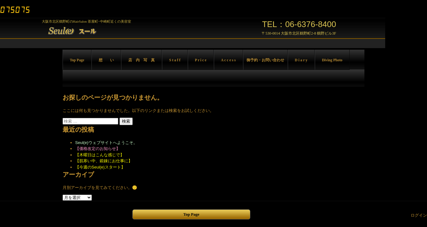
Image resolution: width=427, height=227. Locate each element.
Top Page (77, 60)
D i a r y (301, 60)
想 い (106, 60)
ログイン (419, 215)
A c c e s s (228, 60)
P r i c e (200, 60)
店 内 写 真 (141, 60)
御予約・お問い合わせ (265, 60)
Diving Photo (332, 60)
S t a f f (174, 60)
